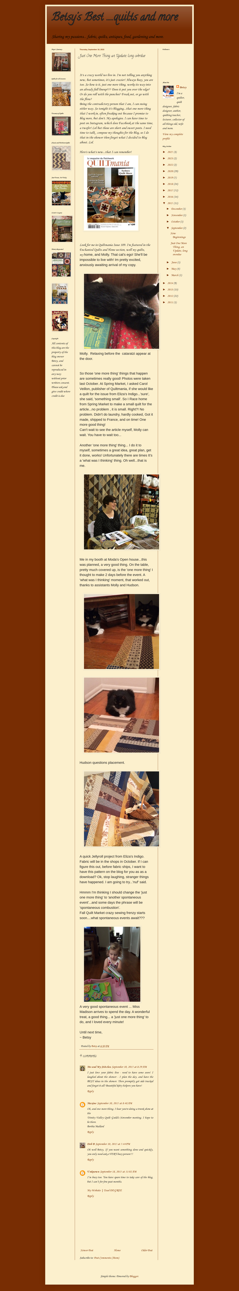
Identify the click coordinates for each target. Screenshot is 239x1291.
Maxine (91, 1103)
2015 (170, 203)
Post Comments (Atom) (106, 1258)
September (177, 228)
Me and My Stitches (99, 1067)
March (175, 275)
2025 (170, 152)
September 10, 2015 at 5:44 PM (112, 1144)
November (177, 215)
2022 (170, 165)
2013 (170, 289)
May (174, 269)
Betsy (183, 87)
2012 (170, 296)
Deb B (90, 1144)
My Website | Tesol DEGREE (104, 1190)
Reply (90, 1091)
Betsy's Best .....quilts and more (114, 18)
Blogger (134, 1276)
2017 (170, 190)
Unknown (93, 1171)
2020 (170, 171)
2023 (170, 158)
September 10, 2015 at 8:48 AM (114, 1103)
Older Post (146, 1250)
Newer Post (86, 1250)
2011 (170, 302)
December (177, 209)
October (175, 221)
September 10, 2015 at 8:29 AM (129, 1067)
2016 (170, 197)
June (174, 262)
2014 (170, 283)
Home (117, 1250)
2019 (170, 177)
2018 (170, 184)
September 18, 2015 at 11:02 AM (118, 1171)
